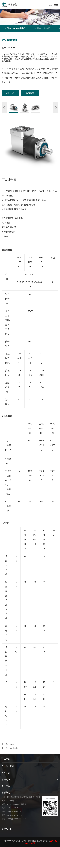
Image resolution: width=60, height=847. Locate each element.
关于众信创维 (8, 766)
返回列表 (10, 93)
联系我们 (6, 792)
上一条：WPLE (9, 744)
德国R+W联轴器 (42, 28)
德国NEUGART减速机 (15, 28)
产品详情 (9, 179)
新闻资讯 (6, 779)
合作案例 (6, 786)
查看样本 (30, 93)
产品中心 (6, 759)
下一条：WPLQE (10, 748)
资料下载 (6, 772)
